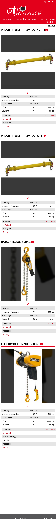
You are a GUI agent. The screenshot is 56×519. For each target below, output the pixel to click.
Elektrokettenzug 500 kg (20, 344)
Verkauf (18, 19)
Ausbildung (30, 19)
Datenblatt (8, 119)
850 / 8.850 (50, 221)
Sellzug (6, 126)
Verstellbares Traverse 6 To (22, 136)
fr (44, 2)
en (53, 2)
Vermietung (6, 19)
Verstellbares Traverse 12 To (23, 30)
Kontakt (50, 22)
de (49, 2)
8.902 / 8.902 (50, 115)
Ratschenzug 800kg (16, 242)
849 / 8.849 (50, 429)
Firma (52, 19)
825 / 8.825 (50, 323)
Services (42, 19)
